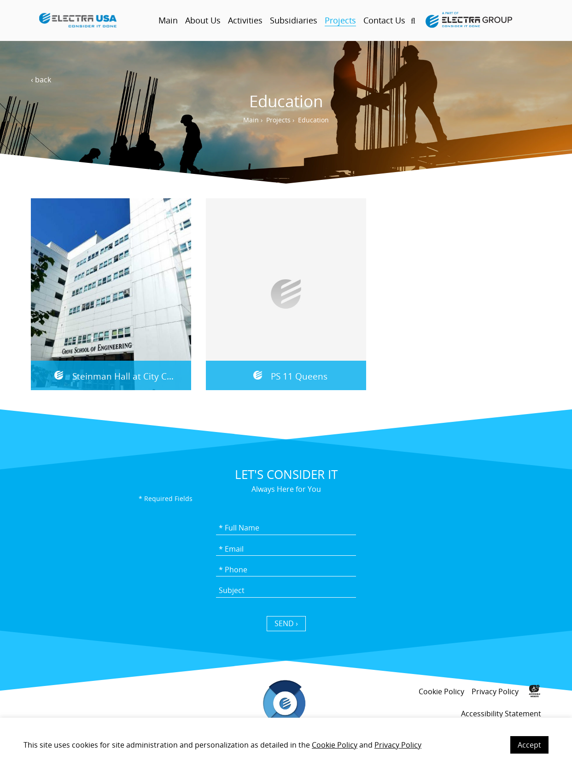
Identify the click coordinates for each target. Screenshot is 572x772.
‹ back (41, 80)
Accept (529, 745)
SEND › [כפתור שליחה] (286, 623)
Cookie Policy (334, 745)
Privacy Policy (397, 745)
